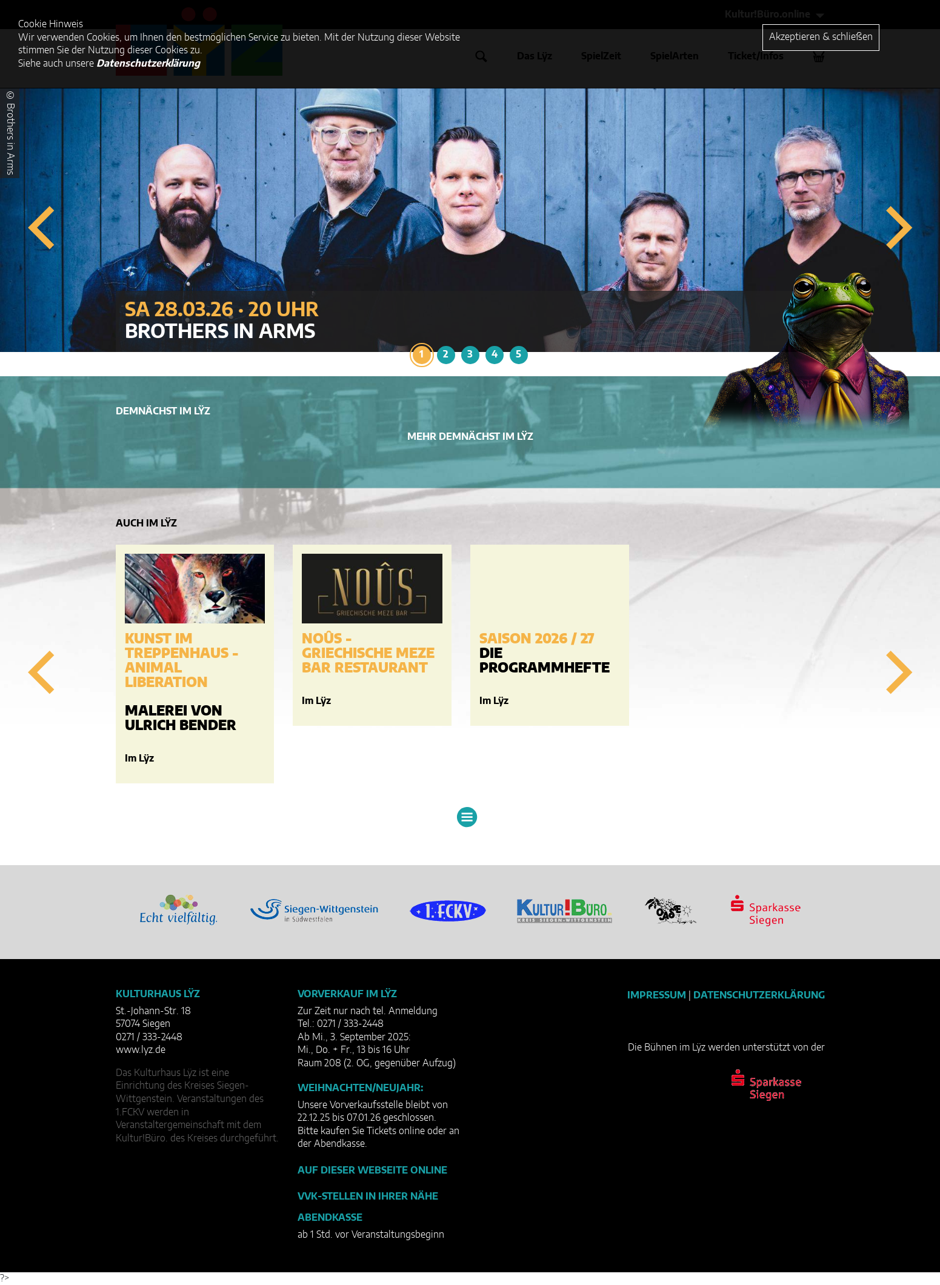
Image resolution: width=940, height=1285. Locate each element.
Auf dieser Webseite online (372, 1170)
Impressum (656, 995)
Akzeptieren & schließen (821, 37)
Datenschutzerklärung (759, 995)
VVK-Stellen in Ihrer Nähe (368, 1196)
